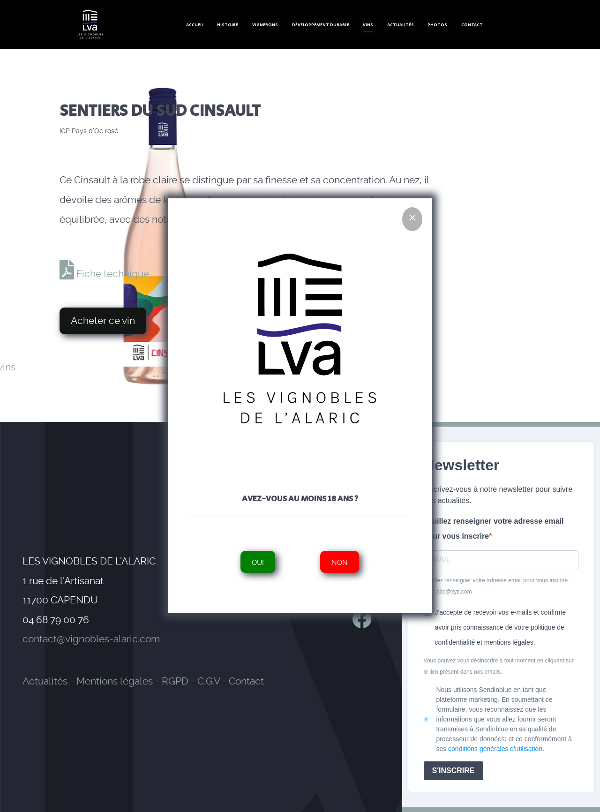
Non (340, 561)
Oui (258, 561)
